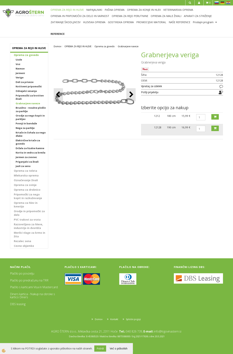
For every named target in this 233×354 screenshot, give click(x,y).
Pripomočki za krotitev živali (30, 97)
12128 (157, 127)
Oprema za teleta (25, 170)
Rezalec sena (22, 241)
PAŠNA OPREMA (115, 9)
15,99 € (185, 116)
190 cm (171, 127)
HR (228, 2)
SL (217, 2)
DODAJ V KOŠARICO (215, 117)
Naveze (20, 68)
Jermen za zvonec (26, 157)
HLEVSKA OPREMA (94, 22)
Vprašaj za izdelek (151, 86)
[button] (131, 94)
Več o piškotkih (118, 348)
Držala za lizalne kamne (30, 148)
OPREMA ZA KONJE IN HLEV (144, 9)
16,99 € (185, 127)
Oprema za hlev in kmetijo (25, 204)
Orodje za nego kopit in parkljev (30, 117)
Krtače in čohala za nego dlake (31, 134)
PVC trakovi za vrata (27, 219)
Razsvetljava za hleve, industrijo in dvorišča (28, 226)
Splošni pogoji (133, 319)
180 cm (171, 116)
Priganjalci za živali (27, 161)
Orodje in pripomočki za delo (29, 213)
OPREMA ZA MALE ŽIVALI (166, 16)
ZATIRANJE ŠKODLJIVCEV (65, 22)
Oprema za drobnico (27, 189)
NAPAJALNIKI (94, 9)
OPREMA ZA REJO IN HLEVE (67, 9)
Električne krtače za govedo (28, 142)
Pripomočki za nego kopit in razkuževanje (28, 196)
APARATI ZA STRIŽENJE (198, 16)
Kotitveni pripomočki (29, 86)
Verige (19, 77)
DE (222, 2)
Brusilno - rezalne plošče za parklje (31, 109)
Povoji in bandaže (26, 123)
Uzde (19, 59)
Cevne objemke (24, 246)
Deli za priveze (24, 82)
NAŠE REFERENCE (179, 22)
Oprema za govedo (26, 55)
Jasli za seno (23, 166)
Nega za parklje (25, 128)
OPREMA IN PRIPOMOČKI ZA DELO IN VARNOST (80, 16)
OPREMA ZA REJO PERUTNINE (130, 16)
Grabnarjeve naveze (28, 103)
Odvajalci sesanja (26, 91)
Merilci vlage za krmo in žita (29, 234)
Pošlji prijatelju (149, 92)
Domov (57, 46)
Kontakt (114, 319)
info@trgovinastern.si (167, 331)
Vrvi (18, 64)
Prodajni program (203, 22)
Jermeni (20, 73)
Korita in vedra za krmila (30, 152)
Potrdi (100, 348)
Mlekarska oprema (26, 175)
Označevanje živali (26, 180)
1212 (157, 116)
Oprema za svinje (25, 185)
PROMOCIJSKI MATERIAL (151, 22)
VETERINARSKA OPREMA (178, 9)
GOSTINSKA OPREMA (121, 22)
